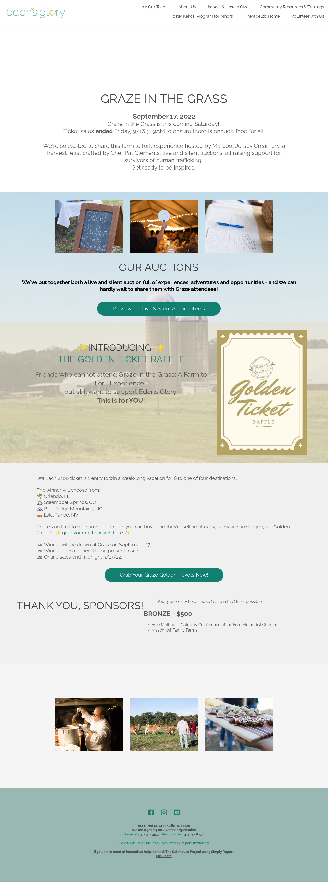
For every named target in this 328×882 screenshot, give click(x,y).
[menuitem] (153, 7)
